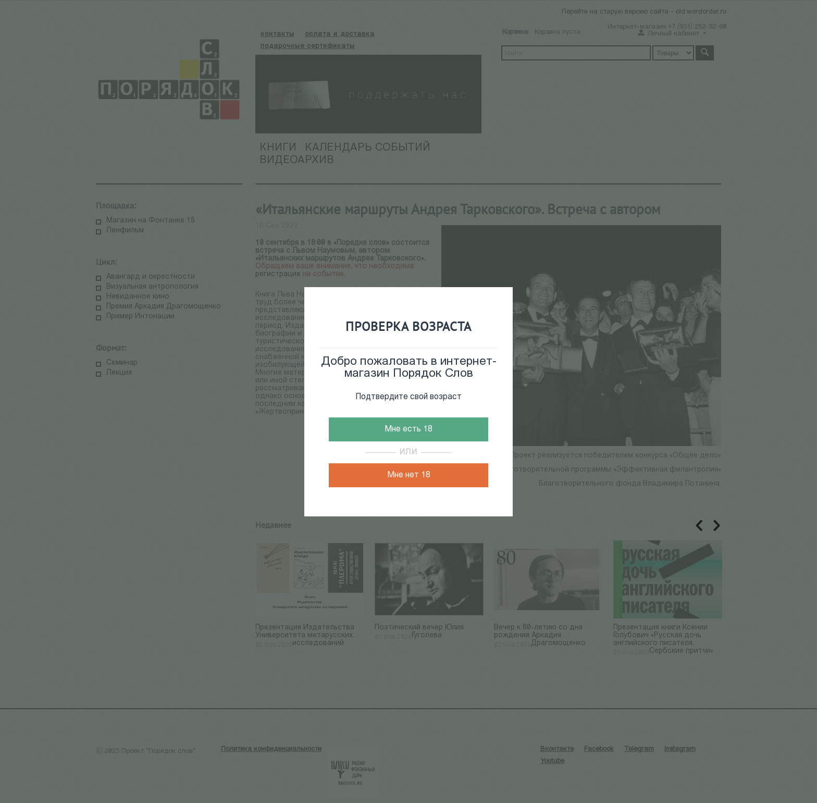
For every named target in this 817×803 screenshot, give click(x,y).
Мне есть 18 (408, 429)
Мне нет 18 (408, 475)
